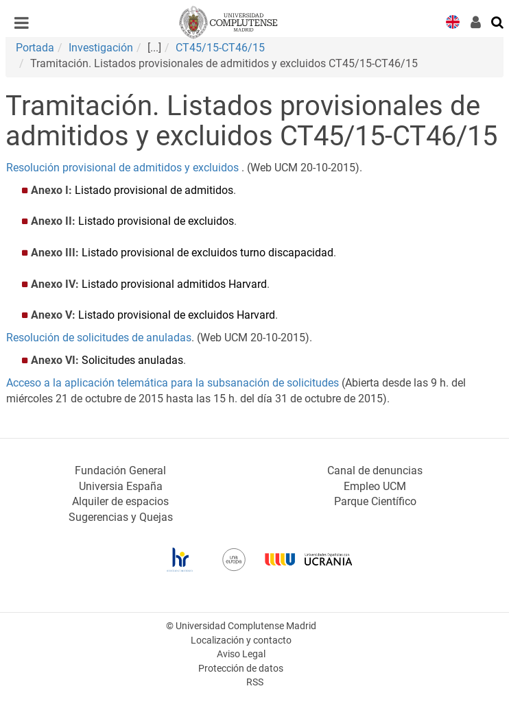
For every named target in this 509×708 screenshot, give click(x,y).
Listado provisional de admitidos (154, 190)
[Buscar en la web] (498, 21)
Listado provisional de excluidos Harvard (176, 314)
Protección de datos (240, 668)
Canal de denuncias (375, 470)
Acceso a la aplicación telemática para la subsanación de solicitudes (172, 382)
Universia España (121, 486)
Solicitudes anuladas (132, 360)
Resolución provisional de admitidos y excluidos (122, 167)
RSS (254, 682)
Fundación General (120, 470)
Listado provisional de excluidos (156, 221)
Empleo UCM (375, 486)
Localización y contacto (241, 640)
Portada (35, 47)
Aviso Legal (241, 654)
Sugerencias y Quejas (121, 517)
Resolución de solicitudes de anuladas (98, 337)
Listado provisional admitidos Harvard (174, 284)
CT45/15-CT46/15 (220, 47)
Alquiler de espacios (120, 501)
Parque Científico (375, 501)
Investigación (101, 47)
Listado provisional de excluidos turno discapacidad (207, 252)
